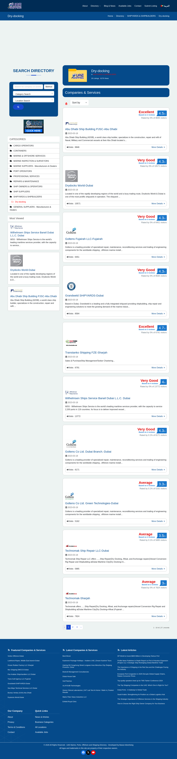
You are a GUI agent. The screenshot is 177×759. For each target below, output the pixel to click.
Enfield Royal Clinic (70, 701)
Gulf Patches (67, 681)
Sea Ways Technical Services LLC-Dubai (22, 688)
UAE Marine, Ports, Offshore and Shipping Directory (86, 745)
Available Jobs (124, 6)
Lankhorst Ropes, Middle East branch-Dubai (24, 661)
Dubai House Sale (69, 676)
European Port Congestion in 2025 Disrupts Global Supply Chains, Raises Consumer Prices (141, 675)
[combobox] (33, 93)
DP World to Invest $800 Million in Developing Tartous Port (139, 656)
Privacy (11, 722)
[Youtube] (93, 752)
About (85, 6)
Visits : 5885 (74, 569)
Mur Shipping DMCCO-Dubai (18, 670)
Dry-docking (164, 16)
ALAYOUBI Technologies (71, 686)
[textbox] (34, 94)
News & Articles (42, 717)
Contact (137, 6)
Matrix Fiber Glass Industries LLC (75, 697)
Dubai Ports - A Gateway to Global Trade (132, 690)
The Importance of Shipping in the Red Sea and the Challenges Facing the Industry (143, 668)
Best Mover (67, 656)
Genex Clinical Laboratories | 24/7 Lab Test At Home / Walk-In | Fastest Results (88, 691)
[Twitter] (88, 752)
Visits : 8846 (74, 147)
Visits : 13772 (75, 416)
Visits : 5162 (74, 521)
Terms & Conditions (16, 727)
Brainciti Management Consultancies (76, 672)
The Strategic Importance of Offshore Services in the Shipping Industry (143, 699)
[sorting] (79, 103)
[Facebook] (83, 752)
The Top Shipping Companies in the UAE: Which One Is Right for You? (143, 685)
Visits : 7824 (74, 616)
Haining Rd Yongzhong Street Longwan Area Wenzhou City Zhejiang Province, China (87, 666)
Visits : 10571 (75, 204)
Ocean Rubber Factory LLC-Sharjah (21, 665)
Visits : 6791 (74, 368)
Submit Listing (150, 6)
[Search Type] (49, 86)
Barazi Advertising (126, 745)
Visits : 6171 (74, 470)
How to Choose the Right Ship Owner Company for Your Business (141, 703)
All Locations (41, 727)
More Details (158, 147)
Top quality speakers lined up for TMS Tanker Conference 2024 (140, 681)
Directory (96, 6)
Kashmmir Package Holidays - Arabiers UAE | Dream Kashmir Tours (87, 661)
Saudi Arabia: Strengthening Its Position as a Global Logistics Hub (141, 694)
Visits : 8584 (74, 314)
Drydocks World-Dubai (16, 697)
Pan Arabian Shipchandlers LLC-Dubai (22, 674)
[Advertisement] (88, 39)
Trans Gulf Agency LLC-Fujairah (19, 679)
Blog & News (109, 6)
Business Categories (44, 722)
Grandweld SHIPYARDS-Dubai (19, 683)
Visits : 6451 (74, 257)
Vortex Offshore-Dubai (16, 656)
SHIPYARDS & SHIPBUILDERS (141, 16)
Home (110, 16)
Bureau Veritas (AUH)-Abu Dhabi (19, 693)
